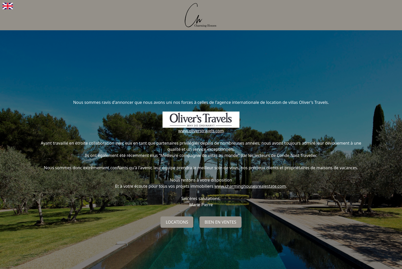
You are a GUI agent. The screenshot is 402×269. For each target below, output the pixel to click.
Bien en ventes (220, 222)
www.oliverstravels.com (201, 131)
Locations (177, 222)
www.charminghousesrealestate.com (250, 186)
